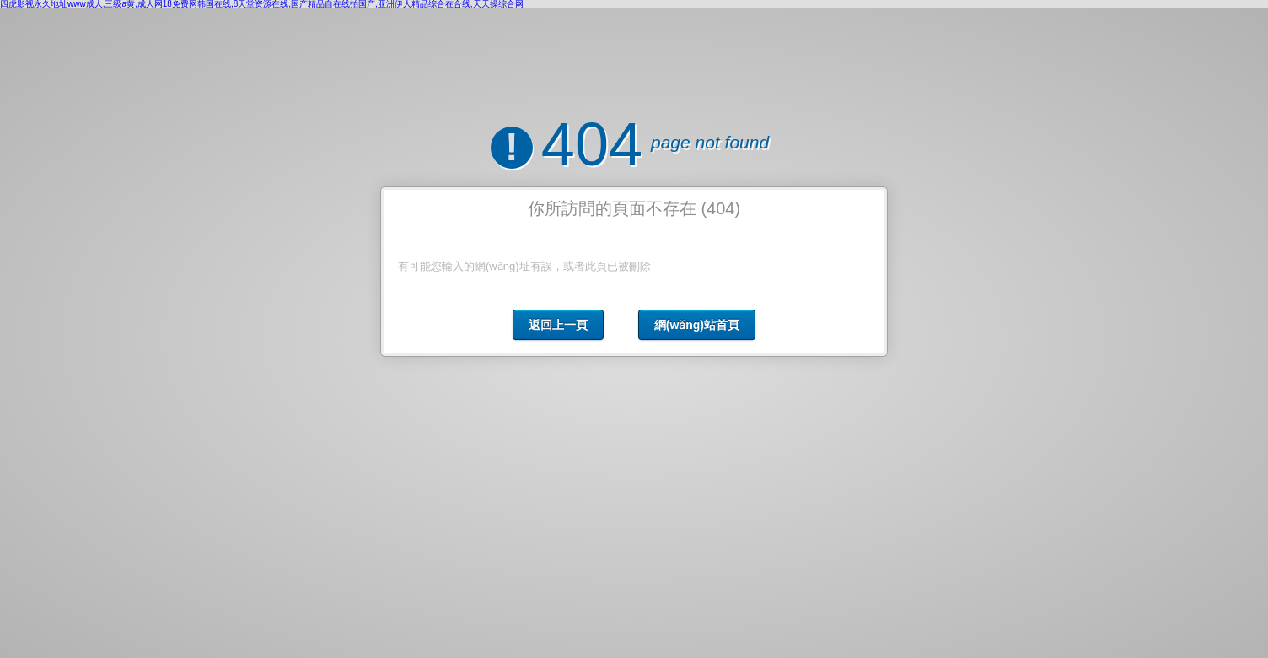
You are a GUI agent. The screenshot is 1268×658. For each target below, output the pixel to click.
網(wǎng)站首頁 (696, 325)
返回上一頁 (558, 325)
